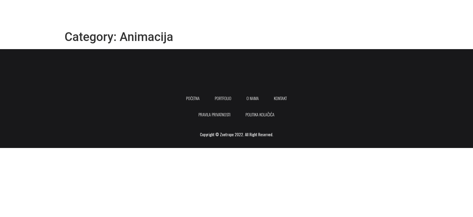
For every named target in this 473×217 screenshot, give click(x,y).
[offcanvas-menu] (446, 8)
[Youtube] (425, 8)
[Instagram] (437, 8)
